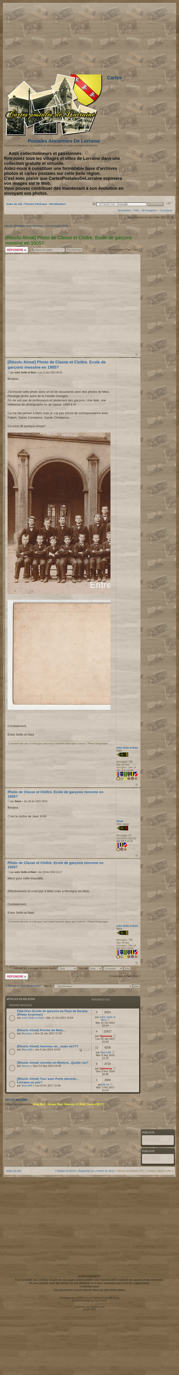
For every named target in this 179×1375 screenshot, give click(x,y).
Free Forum (100, 1300)
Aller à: (48, 986)
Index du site (14, 204)
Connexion (166, 210)
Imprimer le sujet (94, 203)
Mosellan (27, 1033)
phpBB (79, 1298)
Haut (136, 354)
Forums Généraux (36, 204)
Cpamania (106, 1036)
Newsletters (124, 210)
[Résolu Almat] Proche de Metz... (41, 1030)
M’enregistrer (149, 210)
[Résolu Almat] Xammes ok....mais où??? (47, 1046)
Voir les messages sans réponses (23, 225)
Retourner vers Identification (24, 985)
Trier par (90, 968)
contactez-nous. (90, 1286)
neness (26, 1065)
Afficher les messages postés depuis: (45, 968)
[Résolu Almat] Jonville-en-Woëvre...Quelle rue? (52, 1062)
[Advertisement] (54, 303)
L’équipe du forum (65, 1170)
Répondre (16, 250)
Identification (57, 204)
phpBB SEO (89, 1309)
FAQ (136, 210)
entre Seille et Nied (25, 372)
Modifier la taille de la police (169, 203)
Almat (17, 801)
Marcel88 (27, 1049)
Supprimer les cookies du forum (96, 1170)
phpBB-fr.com (97, 1307)
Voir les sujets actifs (56, 225)
